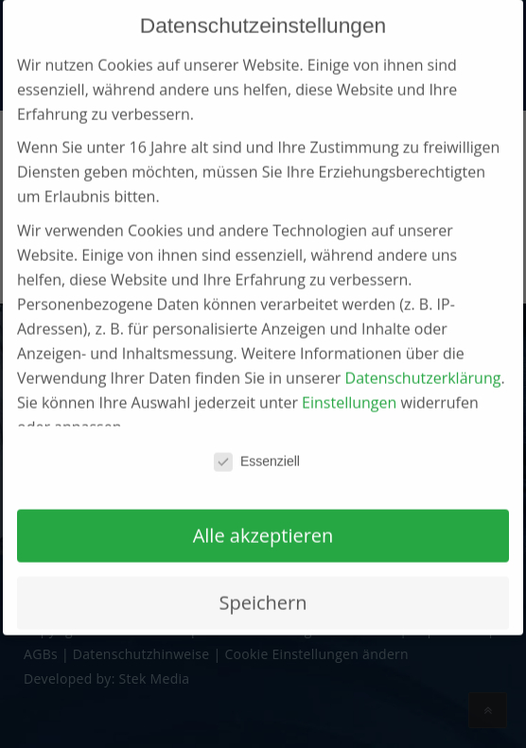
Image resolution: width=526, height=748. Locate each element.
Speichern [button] (263, 581)
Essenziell (257, 440)
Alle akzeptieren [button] (263, 514)
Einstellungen (349, 381)
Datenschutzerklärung (423, 356)
